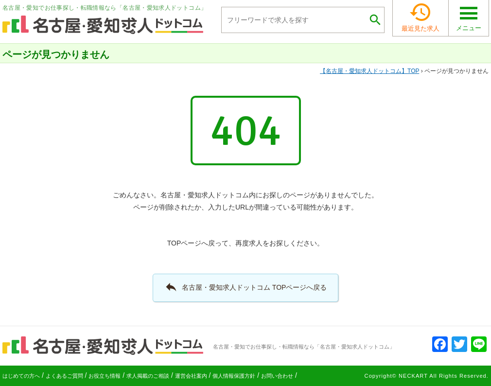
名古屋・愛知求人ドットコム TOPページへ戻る (245, 287)
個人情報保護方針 (233, 376)
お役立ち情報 (104, 376)
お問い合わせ (277, 376)
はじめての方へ (21, 376)
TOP (369, 71)
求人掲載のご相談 (147, 376)
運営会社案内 (191, 376)
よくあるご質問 (64, 376)
